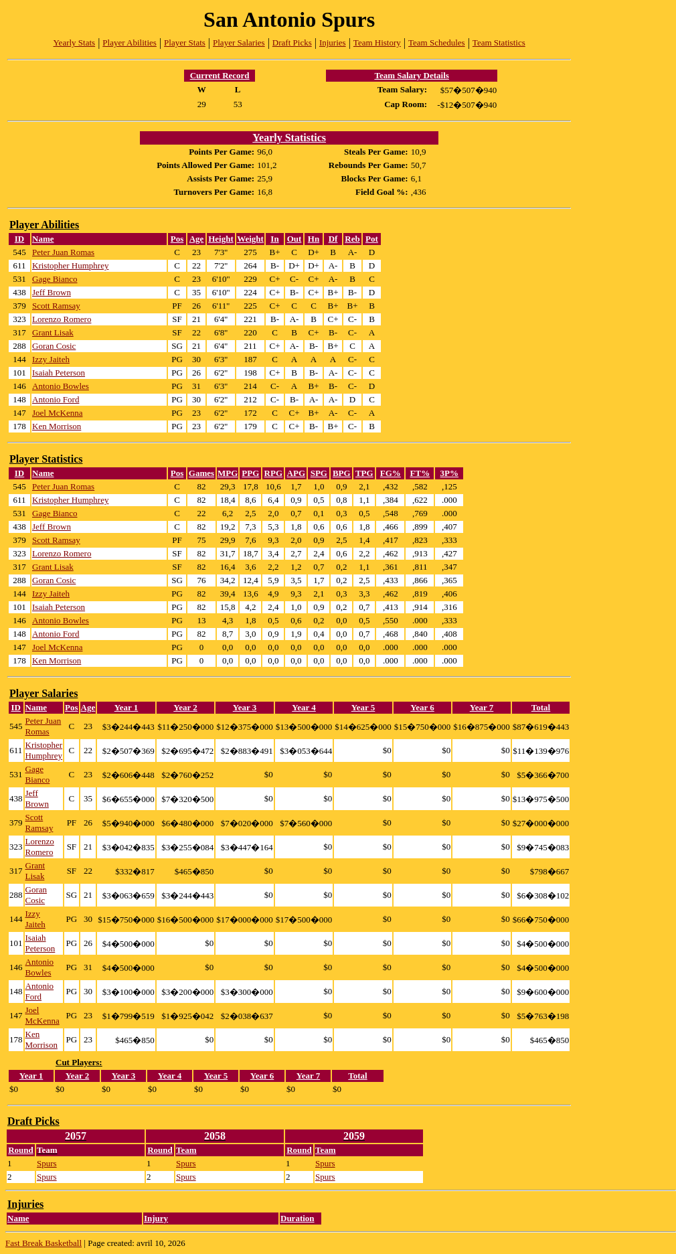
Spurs (47, 1163)
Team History (377, 42)
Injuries (332, 42)
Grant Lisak (53, 332)
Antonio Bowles (60, 386)
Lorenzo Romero (61, 319)
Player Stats (184, 42)
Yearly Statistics (289, 137)
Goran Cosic (54, 346)
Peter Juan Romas (63, 252)
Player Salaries (239, 42)
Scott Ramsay (56, 306)
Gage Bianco (55, 279)
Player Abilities (129, 42)
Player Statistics (45, 459)
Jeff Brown (51, 292)
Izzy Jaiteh (51, 359)
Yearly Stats (75, 42)
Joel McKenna (57, 413)
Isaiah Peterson (58, 373)
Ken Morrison (56, 426)
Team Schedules (436, 42)
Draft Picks (292, 42)
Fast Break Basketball (43, 1243)
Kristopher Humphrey (70, 265)
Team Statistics (499, 42)
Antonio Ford (55, 399)
